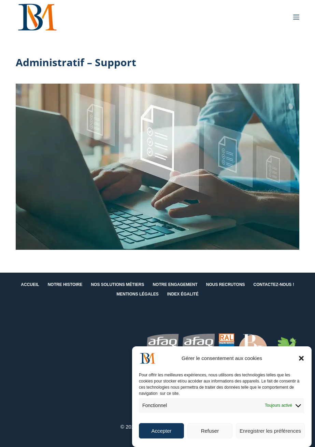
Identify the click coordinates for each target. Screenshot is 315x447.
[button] (301, 358)
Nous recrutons (225, 284)
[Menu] (296, 17)
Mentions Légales (137, 294)
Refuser (210, 431)
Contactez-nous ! (274, 284)
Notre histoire (65, 284)
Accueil (30, 284)
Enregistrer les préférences (270, 431)
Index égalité (183, 294)
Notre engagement (175, 284)
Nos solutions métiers (117, 284)
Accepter (161, 431)
